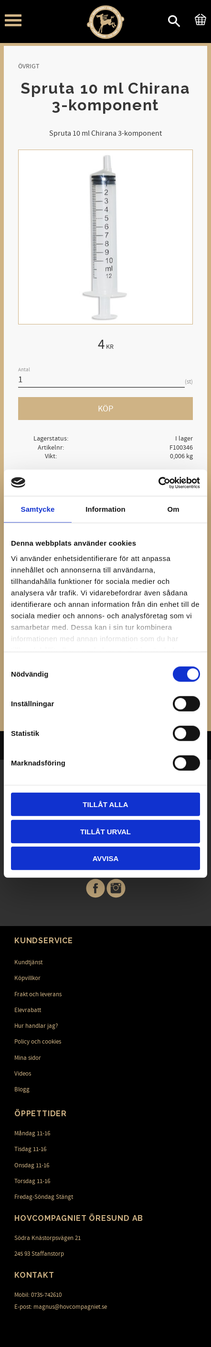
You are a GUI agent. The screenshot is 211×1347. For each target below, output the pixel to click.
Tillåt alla (105, 804)
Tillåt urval (105, 831)
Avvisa (106, 858)
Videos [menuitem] (22, 1074)
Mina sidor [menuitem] (27, 1058)
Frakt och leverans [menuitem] (38, 994)
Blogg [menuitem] (22, 1089)
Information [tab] (105, 509)
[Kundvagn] (198, 18)
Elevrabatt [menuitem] (27, 1010)
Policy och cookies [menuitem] (37, 1041)
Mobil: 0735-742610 (38, 1295)
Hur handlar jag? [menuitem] (36, 1026)
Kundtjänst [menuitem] (28, 962)
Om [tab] (173, 509)
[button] (13, 20)
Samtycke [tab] (38, 509)
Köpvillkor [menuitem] (27, 978)
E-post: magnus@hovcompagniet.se (60, 1307)
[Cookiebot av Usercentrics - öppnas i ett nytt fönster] (158, 482)
